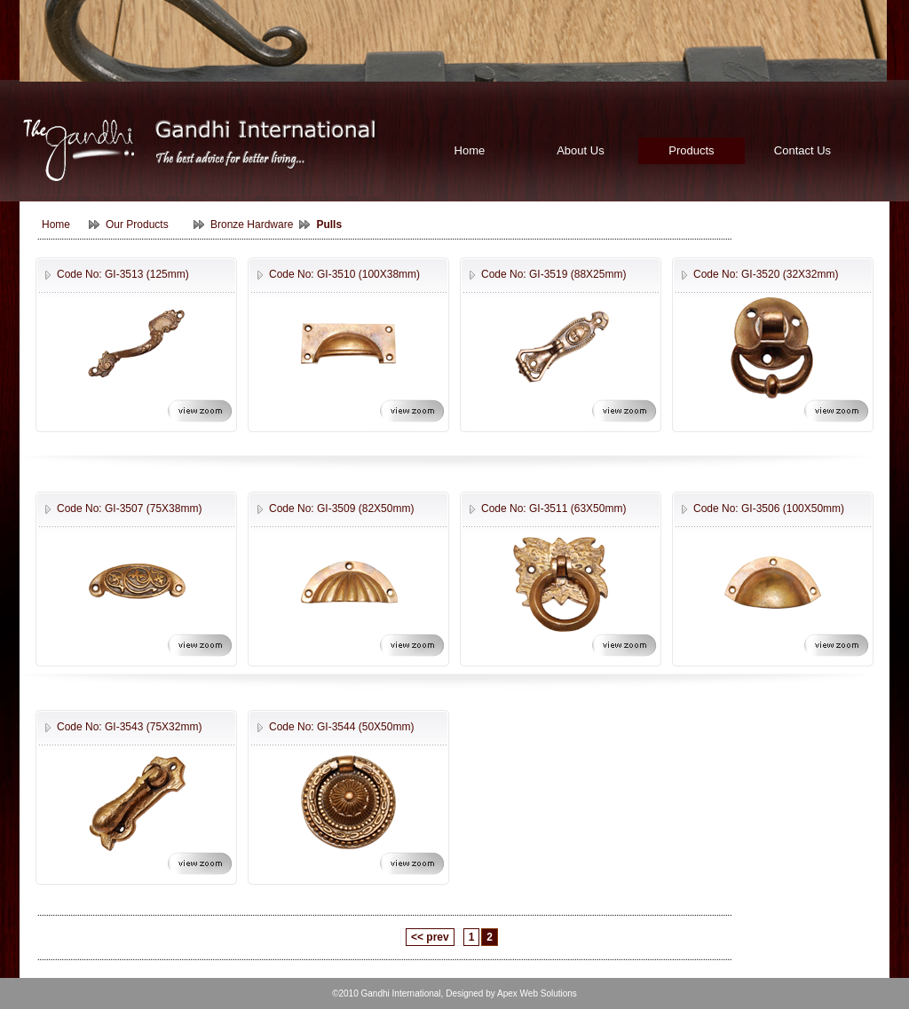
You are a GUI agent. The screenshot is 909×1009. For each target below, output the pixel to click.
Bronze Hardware (251, 224)
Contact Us (802, 150)
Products (691, 150)
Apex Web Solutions (537, 993)
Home (470, 150)
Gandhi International (401, 993)
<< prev (430, 937)
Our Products (137, 224)
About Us (580, 150)
